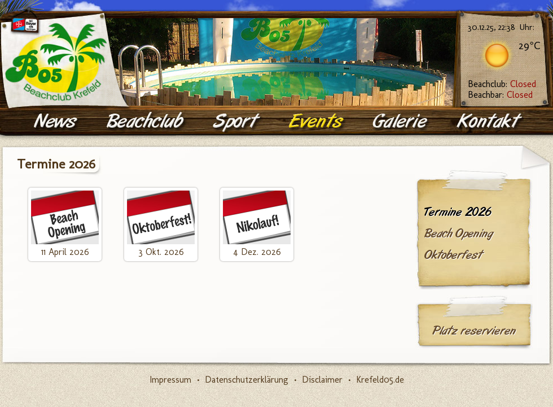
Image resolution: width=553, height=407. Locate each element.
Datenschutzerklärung (246, 379)
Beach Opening (458, 233)
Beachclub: (502, 84)
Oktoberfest (453, 255)
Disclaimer (322, 379)
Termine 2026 (457, 212)
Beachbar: (500, 94)
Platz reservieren (474, 330)
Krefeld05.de (380, 379)
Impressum (170, 379)
